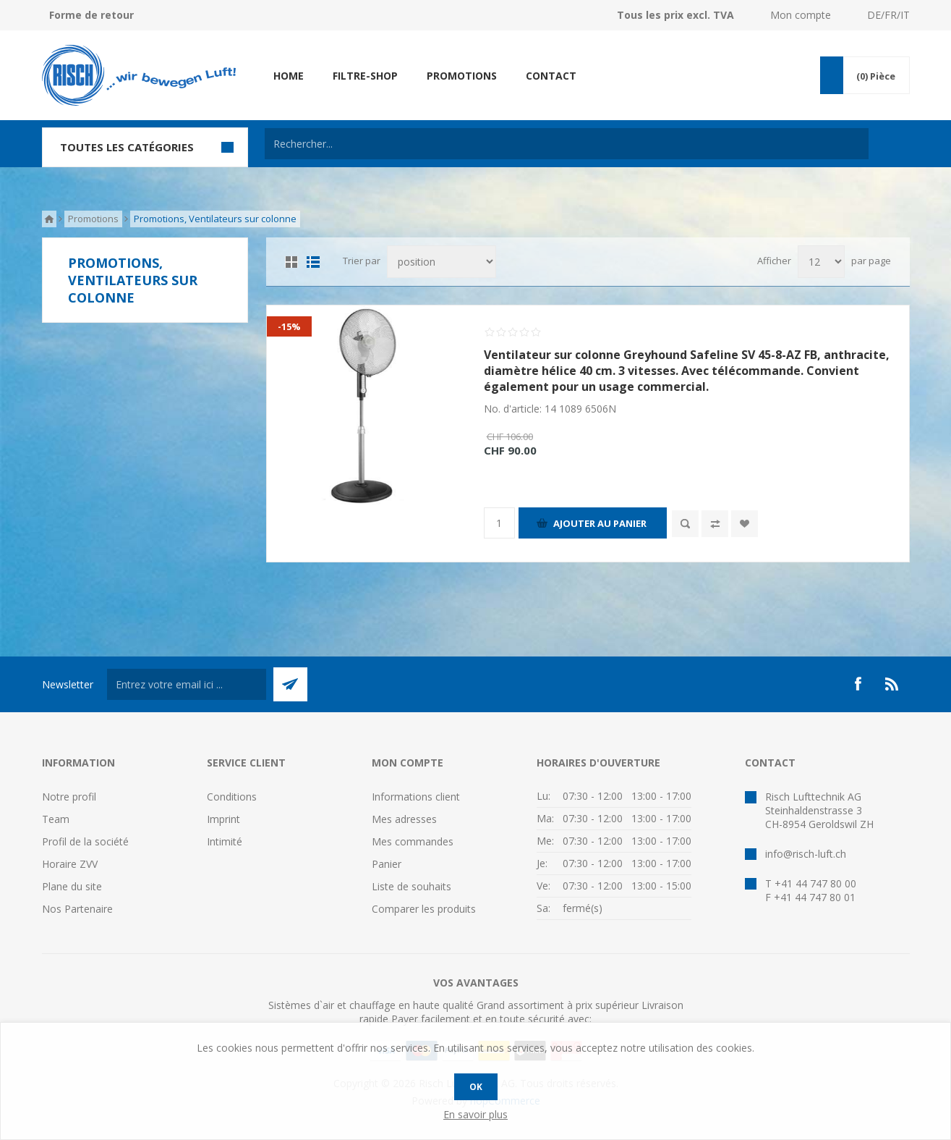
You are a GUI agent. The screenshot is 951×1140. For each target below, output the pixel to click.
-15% (289, 326)
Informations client (416, 796)
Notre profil (69, 796)
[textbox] (567, 143)
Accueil (49, 219)
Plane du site (72, 886)
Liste (313, 262)
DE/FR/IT (888, 15)
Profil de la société (85, 841)
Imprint (223, 819)
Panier (386, 864)
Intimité (224, 841)
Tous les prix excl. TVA (675, 15)
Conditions (232, 796)
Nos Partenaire (77, 909)
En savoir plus (475, 1114)
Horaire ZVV (70, 864)
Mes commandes (412, 841)
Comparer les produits (424, 909)
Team (55, 819)
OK (475, 1087)
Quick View (685, 523)
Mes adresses (404, 819)
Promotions (93, 218)
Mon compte (800, 15)
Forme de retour (91, 15)
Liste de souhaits (411, 886)
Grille (291, 262)
